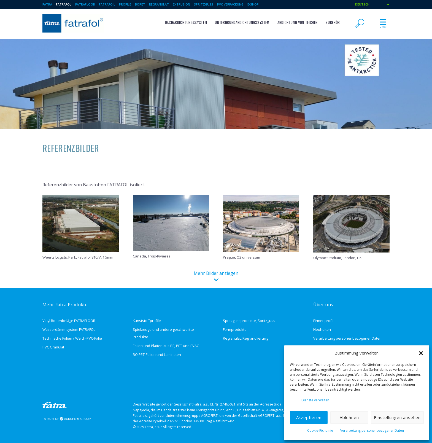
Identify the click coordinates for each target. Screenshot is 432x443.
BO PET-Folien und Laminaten (157, 354)
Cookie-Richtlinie (320, 430)
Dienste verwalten (315, 400)
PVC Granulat (53, 347)
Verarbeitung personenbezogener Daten (372, 430)
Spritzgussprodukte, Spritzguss (249, 320)
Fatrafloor (85, 4)
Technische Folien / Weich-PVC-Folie (72, 338)
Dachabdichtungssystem (186, 22)
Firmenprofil (323, 320)
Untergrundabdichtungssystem (242, 22)
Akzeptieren (309, 417)
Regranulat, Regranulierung (245, 338)
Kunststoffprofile (147, 320)
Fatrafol (63, 4)
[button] (421, 353)
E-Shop (253, 4)
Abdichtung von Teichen (297, 22)
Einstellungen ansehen (397, 417)
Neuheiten (322, 329)
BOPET (140, 4)
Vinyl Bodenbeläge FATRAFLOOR (68, 320)
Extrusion (181, 4)
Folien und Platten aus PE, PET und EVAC (166, 345)
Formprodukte (235, 329)
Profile (125, 4)
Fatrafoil (107, 4)
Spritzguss (203, 4)
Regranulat (159, 4)
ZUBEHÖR (333, 22)
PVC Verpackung (230, 4)
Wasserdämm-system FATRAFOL (68, 329)
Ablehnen (349, 417)
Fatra (47, 4)
